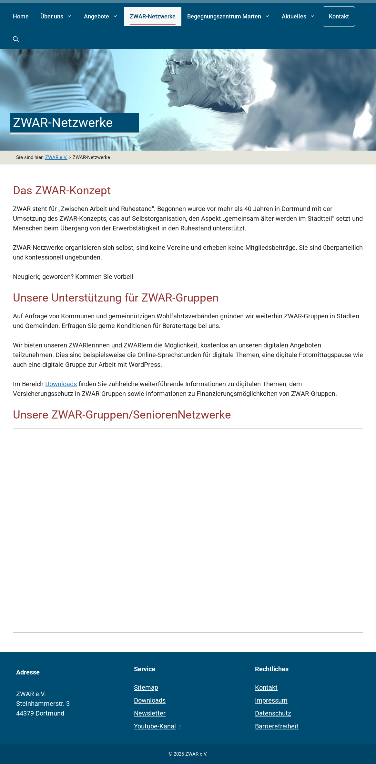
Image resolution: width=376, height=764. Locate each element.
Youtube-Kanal (157, 726)
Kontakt (339, 16)
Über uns (59, 16)
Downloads (61, 384)
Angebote (104, 16)
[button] (16, 39)
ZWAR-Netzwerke (153, 16)
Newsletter (150, 713)
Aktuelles (301, 16)
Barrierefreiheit (277, 726)
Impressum (271, 700)
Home (21, 16)
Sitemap (146, 687)
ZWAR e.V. (196, 754)
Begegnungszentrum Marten (231, 16)
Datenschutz (273, 713)
